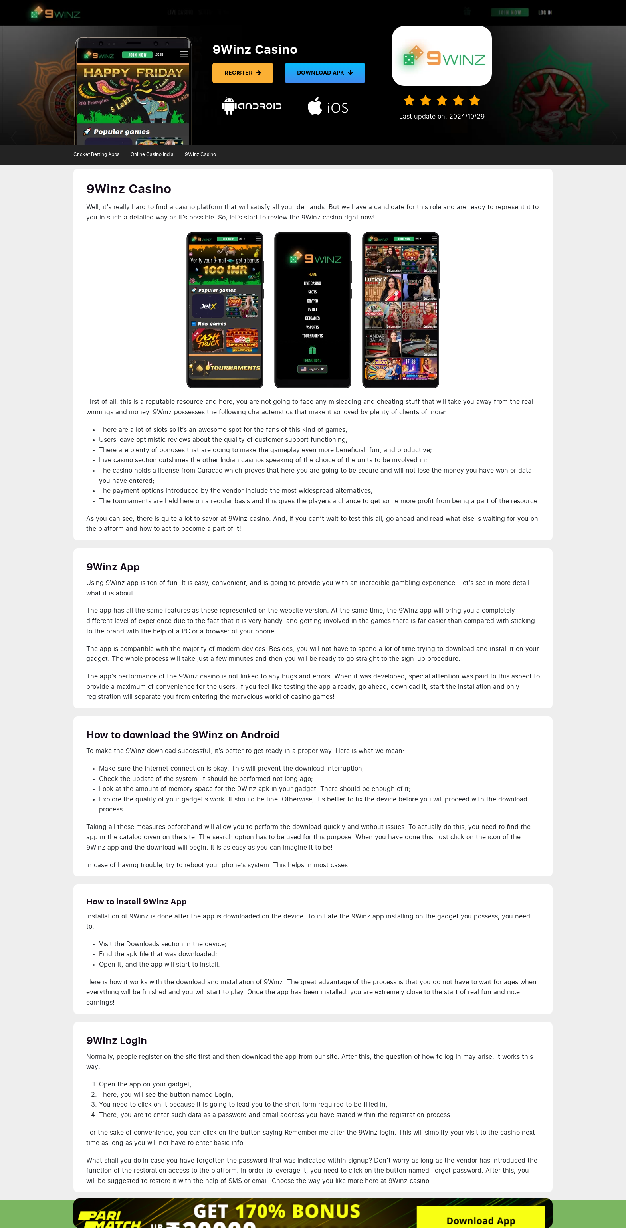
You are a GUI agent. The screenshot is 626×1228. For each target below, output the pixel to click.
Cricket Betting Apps (96, 154)
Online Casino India (152, 154)
